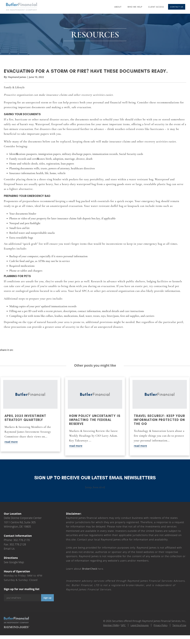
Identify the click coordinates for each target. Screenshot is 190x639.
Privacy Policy (158, 628)
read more (11, 445)
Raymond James (17, 79)
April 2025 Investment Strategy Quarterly (26, 421)
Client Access (156, 6)
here (93, 572)
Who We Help (134, 6)
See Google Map (14, 565)
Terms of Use (179, 628)
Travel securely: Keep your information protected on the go (155, 423)
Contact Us (176, 6)
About (117, 6)
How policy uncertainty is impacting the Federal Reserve (93, 423)
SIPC (118, 628)
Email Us (9, 552)
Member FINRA (105, 628)
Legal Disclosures (136, 628)
